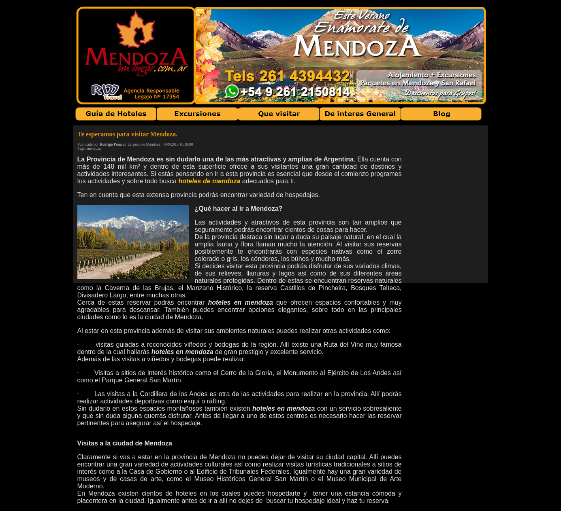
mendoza (94, 148)
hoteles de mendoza (209, 181)
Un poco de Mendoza (144, 144)
